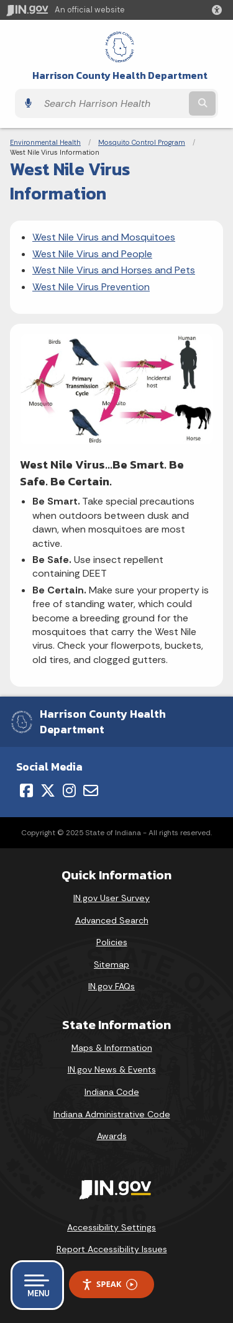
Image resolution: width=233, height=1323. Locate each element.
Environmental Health (45, 142)
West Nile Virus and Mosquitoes (103, 237)
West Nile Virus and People (92, 253)
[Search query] (112, 103)
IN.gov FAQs (111, 986)
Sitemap (111, 964)
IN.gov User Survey (111, 898)
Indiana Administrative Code (111, 1114)
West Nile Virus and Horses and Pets (113, 270)
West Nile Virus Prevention (91, 286)
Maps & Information (111, 1047)
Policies (111, 942)
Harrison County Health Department (120, 75)
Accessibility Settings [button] (111, 1227)
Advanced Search (111, 920)
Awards (112, 1136)
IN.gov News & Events (112, 1069)
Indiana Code (112, 1091)
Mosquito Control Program (141, 142)
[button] (219, 10)
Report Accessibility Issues (112, 1249)
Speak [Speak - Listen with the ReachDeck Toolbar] (109, 1284)
